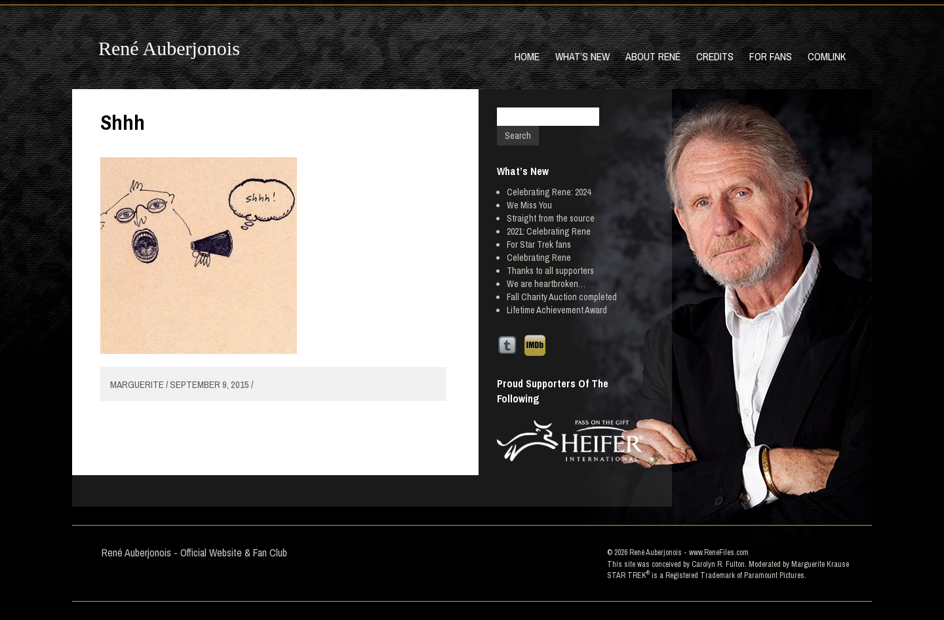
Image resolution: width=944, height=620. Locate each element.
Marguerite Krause (820, 564)
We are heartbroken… (546, 284)
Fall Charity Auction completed (562, 297)
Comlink (827, 56)
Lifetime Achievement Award (557, 310)
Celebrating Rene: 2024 (549, 192)
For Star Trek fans (539, 244)
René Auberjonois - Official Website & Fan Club (194, 552)
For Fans (770, 56)
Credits (715, 56)
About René (652, 56)
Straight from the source (551, 218)
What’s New (582, 56)
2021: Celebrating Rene (549, 231)
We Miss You (529, 205)
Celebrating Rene (539, 257)
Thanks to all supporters (550, 271)
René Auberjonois (169, 48)
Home (527, 56)
